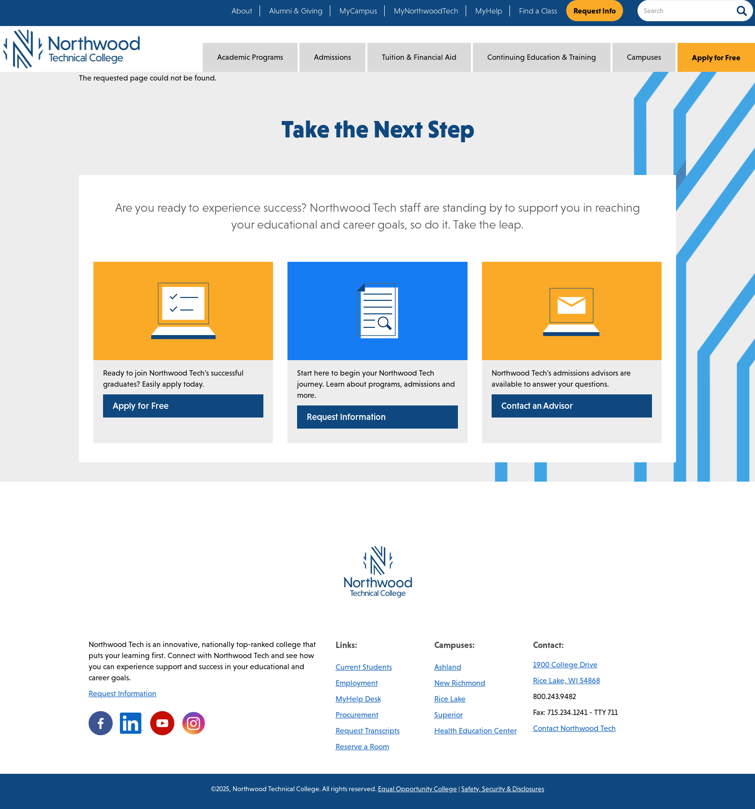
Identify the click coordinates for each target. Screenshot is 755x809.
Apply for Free (716, 57)
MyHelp (488, 11)
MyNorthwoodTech (426, 11)
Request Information (346, 417)
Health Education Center (475, 731)
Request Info (594, 10)
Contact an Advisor (537, 406)
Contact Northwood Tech (574, 728)
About (242, 11)
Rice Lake (450, 699)
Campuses (644, 57)
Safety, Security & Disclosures (502, 789)
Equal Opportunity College (417, 789)
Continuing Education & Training (541, 57)
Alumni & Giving (296, 11)
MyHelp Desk (358, 699)
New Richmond (459, 683)
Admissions (332, 57)
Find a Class (538, 11)
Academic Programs (250, 57)
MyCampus (358, 11)
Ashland (447, 667)
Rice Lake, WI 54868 (566, 680)
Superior (448, 715)
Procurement (357, 715)
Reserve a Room (362, 746)
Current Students (364, 667)
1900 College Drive (565, 665)
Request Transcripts (368, 731)
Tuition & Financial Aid (419, 57)
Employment (357, 683)
